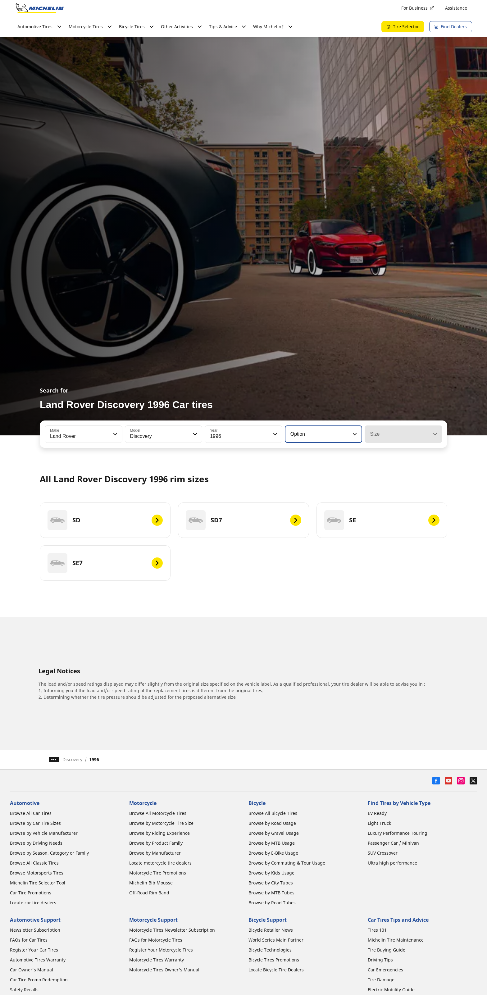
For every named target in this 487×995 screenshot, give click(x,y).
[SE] (381, 520)
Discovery (72, 759)
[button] (114, 434)
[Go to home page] (40, 8)
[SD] (105, 520)
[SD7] (243, 520)
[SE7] (105, 563)
